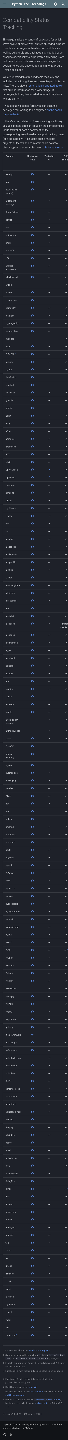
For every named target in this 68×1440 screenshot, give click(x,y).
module (47, 1399)
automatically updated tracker (46, 85)
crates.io (33, 1387)
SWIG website (36, 1391)
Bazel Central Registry (39, 1350)
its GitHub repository (15, 1395)
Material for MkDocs (23, 1428)
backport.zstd (41, 1403)
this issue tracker (53, 147)
